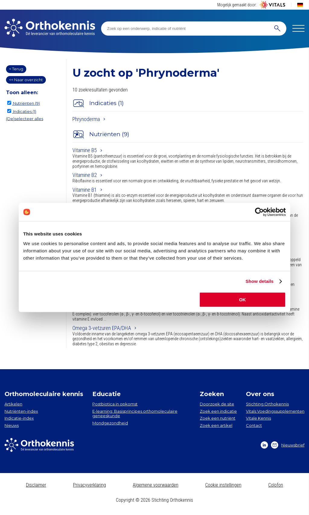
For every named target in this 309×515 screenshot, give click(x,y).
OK (242, 299)
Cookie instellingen (223, 485)
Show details (260, 281)
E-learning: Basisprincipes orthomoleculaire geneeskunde (134, 413)
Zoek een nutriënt (217, 418)
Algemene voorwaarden (155, 485)
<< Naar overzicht (26, 79)
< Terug (16, 68)
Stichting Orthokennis (267, 403)
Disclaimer (36, 485)
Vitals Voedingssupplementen (275, 411)
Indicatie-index (19, 418)
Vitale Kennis (258, 418)
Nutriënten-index (21, 411)
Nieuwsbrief (287, 445)
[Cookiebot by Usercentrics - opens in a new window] (259, 211)
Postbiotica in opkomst (115, 403)
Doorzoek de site (217, 403)
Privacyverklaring (89, 485)
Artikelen (13, 403)
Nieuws (12, 425)
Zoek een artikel (216, 425)
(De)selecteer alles (24, 118)
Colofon (275, 485)
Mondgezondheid (110, 423)
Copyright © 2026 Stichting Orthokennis (154, 500)
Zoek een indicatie (218, 411)
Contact (254, 425)
